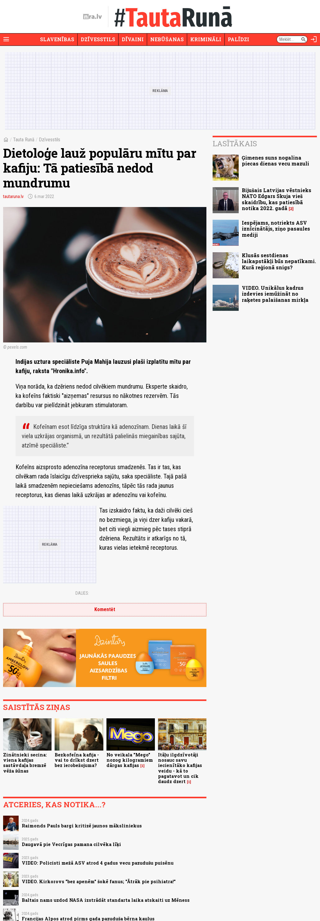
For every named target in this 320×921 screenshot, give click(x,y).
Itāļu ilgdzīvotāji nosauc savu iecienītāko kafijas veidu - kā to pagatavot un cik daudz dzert (180, 768)
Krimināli (205, 39)
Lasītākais (235, 143)
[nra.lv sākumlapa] (92, 17)
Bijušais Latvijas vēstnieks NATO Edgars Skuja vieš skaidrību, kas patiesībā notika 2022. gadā (276, 199)
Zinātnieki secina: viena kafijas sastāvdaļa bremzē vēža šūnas (25, 763)
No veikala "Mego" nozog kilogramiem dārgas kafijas (129, 760)
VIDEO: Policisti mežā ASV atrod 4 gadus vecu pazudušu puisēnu (98, 863)
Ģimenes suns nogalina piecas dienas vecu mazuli (275, 160)
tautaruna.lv (13, 196)
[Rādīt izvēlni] (6, 39)
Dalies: (82, 593)
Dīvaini (133, 39)
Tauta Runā (23, 140)
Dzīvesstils (98, 39)
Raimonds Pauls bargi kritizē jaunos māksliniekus (82, 826)
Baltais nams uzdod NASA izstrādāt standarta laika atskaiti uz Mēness (106, 900)
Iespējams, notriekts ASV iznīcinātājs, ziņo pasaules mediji (276, 228)
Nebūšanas (167, 39)
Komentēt (104, 609)
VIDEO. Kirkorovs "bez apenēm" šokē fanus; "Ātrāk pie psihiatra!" (99, 881)
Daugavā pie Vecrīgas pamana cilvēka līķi (71, 844)
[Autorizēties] (314, 39)
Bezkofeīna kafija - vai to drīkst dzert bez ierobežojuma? (77, 760)
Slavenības (57, 39)
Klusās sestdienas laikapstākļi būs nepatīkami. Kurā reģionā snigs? (279, 261)
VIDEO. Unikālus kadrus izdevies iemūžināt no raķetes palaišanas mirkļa (275, 293)
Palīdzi (238, 39)
